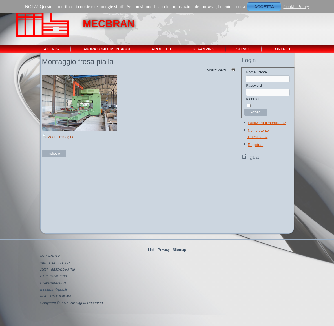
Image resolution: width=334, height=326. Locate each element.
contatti (281, 49)
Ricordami (254, 99)
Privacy (164, 250)
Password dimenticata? (267, 123)
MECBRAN (109, 24)
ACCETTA (264, 6)
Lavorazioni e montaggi (105, 49)
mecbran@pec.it (53, 289)
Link (151, 250)
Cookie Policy (296, 6)
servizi (243, 49)
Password (254, 85)
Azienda (52, 49)
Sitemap (179, 250)
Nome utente (256, 72)
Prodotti (161, 49)
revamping (203, 49)
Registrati (255, 145)
